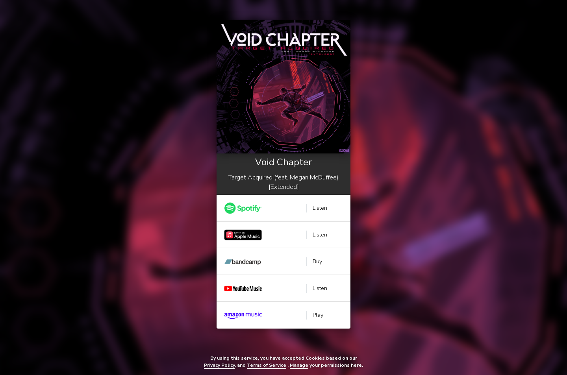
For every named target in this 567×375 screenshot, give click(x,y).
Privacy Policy (219, 365)
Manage (299, 365)
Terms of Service (266, 365)
